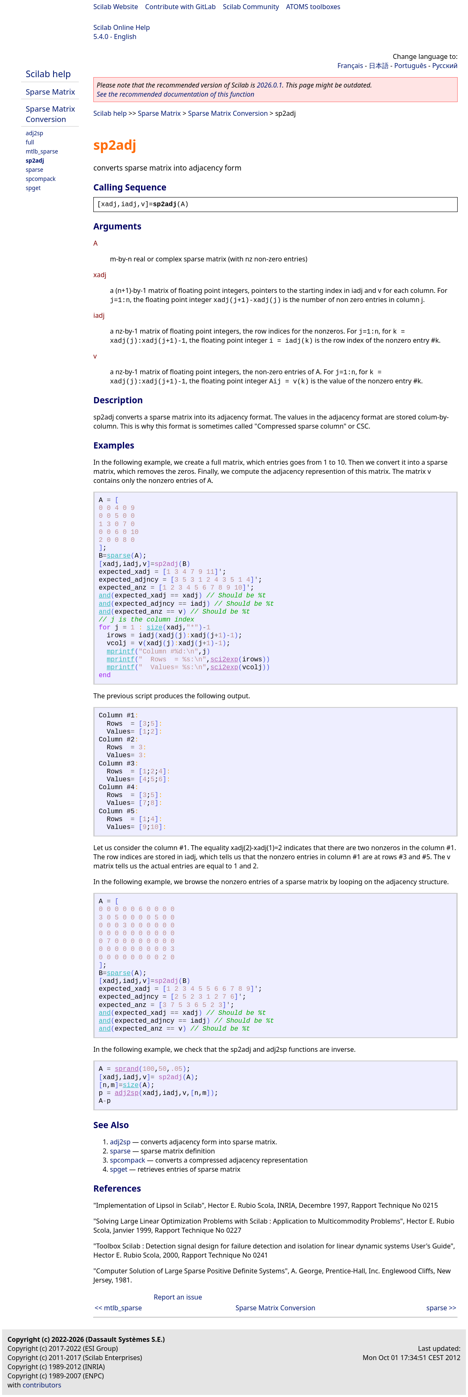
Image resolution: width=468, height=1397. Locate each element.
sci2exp (224, 659)
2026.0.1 (269, 85)
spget (33, 188)
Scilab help (48, 74)
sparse (34, 169)
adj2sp (34, 133)
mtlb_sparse (42, 151)
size (154, 627)
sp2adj (35, 160)
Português (410, 65)
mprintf (120, 652)
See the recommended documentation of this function (175, 94)
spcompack (41, 179)
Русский (445, 65)
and (105, 596)
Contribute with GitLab (180, 6)
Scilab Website (115, 6)
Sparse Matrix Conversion (50, 113)
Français (350, 65)
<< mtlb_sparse (118, 1307)
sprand (127, 1069)
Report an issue (178, 1297)
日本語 (379, 65)
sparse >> (441, 1307)
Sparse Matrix (50, 91)
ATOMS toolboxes (313, 6)
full (30, 142)
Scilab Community (251, 6)
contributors (42, 1385)
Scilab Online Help (121, 27)
